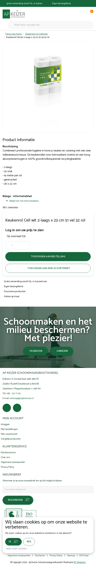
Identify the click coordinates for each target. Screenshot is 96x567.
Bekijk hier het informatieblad (23, 201)
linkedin (62, 351)
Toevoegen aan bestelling (48, 256)
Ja (10, 542)
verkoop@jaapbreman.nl (22, 398)
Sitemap (71, 556)
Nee (29, 542)
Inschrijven (15, 500)
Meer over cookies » (17, 548)
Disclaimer (40, 556)
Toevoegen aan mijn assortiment (48, 268)
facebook (36, 351)
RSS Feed (83, 556)
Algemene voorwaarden (19, 556)
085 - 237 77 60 (13, 394)
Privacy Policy (56, 556)
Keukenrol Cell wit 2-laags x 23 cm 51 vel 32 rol (27, 37)
